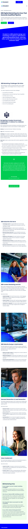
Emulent (2, 10)
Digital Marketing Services (7, 10)
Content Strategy (6, 296)
